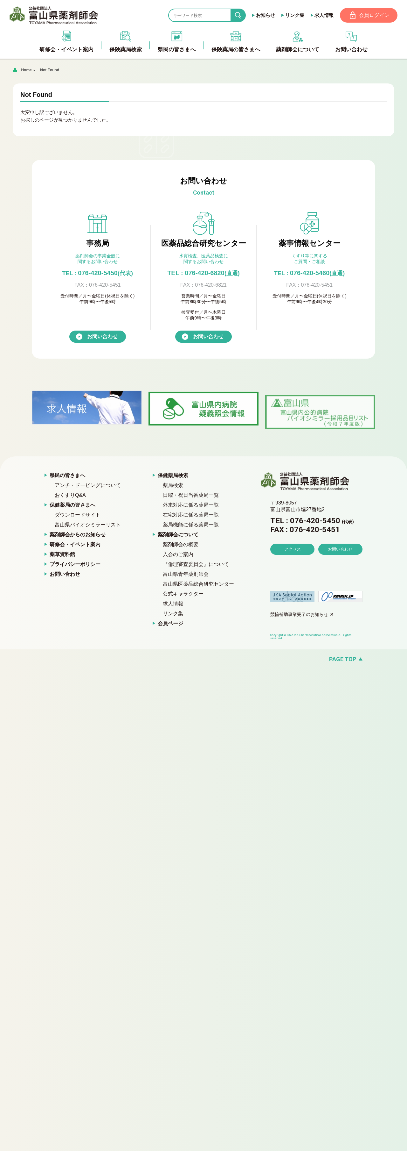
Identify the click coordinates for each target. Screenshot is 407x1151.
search (243, 15)
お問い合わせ (102, 336)
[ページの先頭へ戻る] (203, 659)
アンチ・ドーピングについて (88, 485)
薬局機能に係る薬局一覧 (191, 524)
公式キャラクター (183, 594)
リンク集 (294, 15)
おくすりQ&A (70, 495)
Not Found (49, 70)
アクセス (292, 549)
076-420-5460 (309, 272)
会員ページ (170, 623)
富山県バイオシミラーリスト (88, 524)
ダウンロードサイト (77, 515)
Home (26, 70)
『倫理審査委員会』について (196, 564)
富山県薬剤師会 (54, 15)
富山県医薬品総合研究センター (198, 584)
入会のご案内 (178, 554)
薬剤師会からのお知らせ (78, 534)
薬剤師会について (178, 534)
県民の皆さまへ (67, 475)
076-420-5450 (97, 272)
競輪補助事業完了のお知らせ (299, 614)
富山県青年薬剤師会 (186, 574)
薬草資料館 (62, 554)
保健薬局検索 (173, 475)
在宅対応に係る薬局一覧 (191, 515)
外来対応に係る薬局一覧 (191, 505)
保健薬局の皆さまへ (72, 505)
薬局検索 (173, 485)
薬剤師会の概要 (180, 544)
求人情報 (324, 15)
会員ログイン (374, 15)
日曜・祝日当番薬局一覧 (191, 495)
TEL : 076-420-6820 (203, 272)
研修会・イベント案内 (75, 544)
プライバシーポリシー (75, 564)
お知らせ (265, 15)
